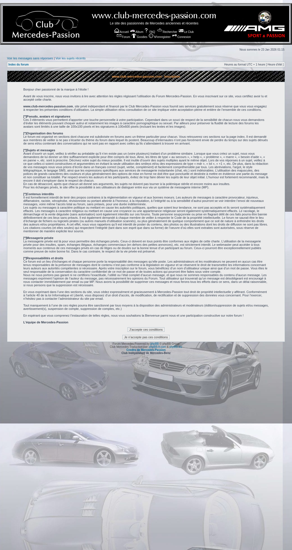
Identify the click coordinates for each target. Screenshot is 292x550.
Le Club (186, 31)
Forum (123, 37)
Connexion (181, 37)
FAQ (149, 31)
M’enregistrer (159, 37)
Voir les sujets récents (71, 58)
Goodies (139, 37)
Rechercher (167, 31)
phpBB (154, 343)
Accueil (122, 31)
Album (136, 31)
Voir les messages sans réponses (30, 58)
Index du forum (18, 64)
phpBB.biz (175, 346)
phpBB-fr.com (157, 346)
